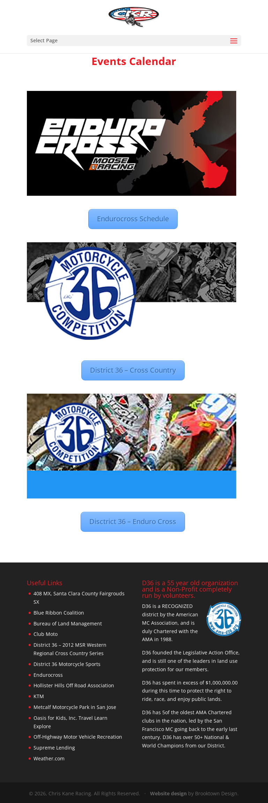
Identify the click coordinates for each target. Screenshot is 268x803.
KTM (39, 696)
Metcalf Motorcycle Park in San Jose (75, 707)
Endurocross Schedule (133, 218)
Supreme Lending (54, 747)
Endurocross (48, 675)
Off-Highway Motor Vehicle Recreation (78, 736)
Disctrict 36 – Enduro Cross (132, 521)
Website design (168, 793)
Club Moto (46, 634)
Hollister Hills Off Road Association (74, 685)
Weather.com (49, 758)
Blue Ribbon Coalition (59, 612)
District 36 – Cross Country (133, 370)
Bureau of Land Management (68, 623)
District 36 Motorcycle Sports (67, 664)
